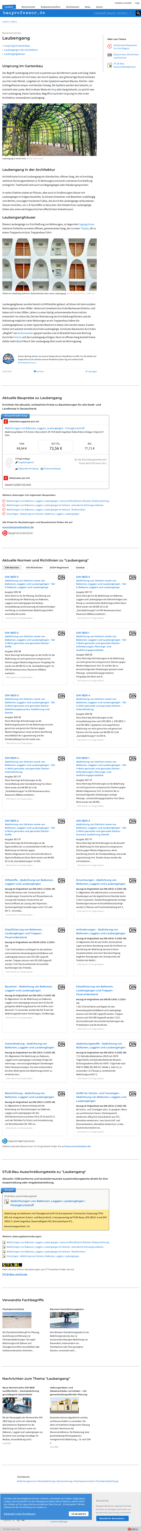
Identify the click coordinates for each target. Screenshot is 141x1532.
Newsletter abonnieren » (112, 1518)
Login (137, 3)
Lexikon (9, 7)
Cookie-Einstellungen (58, 1521)
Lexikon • (6, 21)
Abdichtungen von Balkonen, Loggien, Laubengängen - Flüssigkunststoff (45, 428)
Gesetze (80, 567)
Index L (14, 21)
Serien (99, 6)
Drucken (39, 371)
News (87, 6)
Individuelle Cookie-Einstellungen (19, 1513)
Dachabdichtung (46, 1481)
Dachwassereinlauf (84, 1481)
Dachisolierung (64, 1481)
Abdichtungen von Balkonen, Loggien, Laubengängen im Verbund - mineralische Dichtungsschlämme (55, 505)
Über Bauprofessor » (27, 362)
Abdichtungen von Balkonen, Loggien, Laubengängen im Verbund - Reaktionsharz (46, 509)
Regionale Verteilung (26, 468)
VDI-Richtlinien (34, 567)
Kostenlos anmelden (123, 3)
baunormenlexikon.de (78, 1146)
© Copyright (91, 371)
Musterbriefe (28, 6)
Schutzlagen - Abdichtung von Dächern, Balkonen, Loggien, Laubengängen (43, 513)
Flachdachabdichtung (107, 1481)
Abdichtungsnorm (26, 1481)
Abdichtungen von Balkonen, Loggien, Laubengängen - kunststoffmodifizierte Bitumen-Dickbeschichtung (58, 500)
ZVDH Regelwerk (59, 567)
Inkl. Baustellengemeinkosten (92, 459)
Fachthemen (72, 6)
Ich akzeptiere (78, 1513)
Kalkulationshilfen (50, 6)
